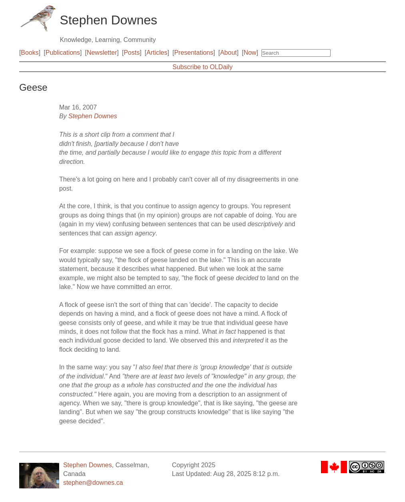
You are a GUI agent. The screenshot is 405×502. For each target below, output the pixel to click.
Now (249, 52)
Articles (156, 52)
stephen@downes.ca (93, 482)
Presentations (193, 52)
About (228, 52)
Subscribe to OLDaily (202, 67)
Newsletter (102, 52)
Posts (132, 52)
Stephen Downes (92, 116)
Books (29, 52)
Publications (63, 52)
